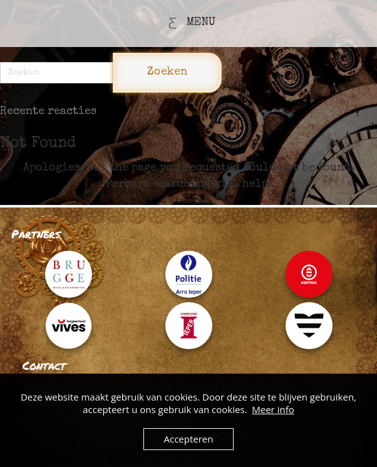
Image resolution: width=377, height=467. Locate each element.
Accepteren (189, 439)
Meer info (273, 409)
